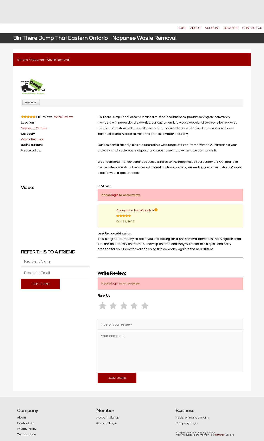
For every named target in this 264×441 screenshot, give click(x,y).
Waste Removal (32, 139)
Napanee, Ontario (34, 128)
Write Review (63, 116)
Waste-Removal (57, 59)
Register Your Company (192, 417)
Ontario (22, 59)
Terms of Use (26, 434)
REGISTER (231, 27)
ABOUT (195, 27)
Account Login (106, 423)
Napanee (37, 59)
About (21, 417)
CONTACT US (252, 27)
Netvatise (219, 435)
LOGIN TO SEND (40, 284)
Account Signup (107, 417)
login (114, 195)
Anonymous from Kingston (135, 210)
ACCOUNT (212, 27)
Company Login (187, 423)
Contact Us (25, 423)
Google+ (230, 435)
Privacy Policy (26, 428)
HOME (182, 27)
